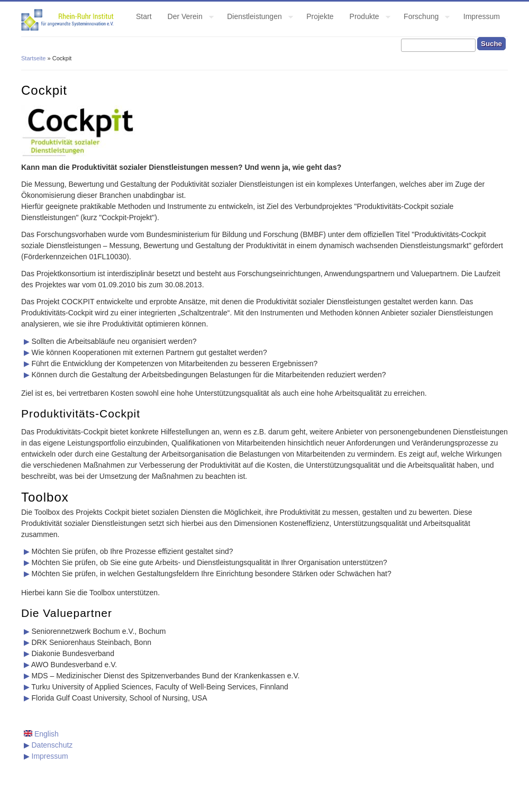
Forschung (423, 18)
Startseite (33, 58)
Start (144, 16)
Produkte (366, 18)
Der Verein (187, 18)
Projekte (319, 16)
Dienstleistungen (256, 18)
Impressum (481, 16)
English (41, 734)
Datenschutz (52, 745)
